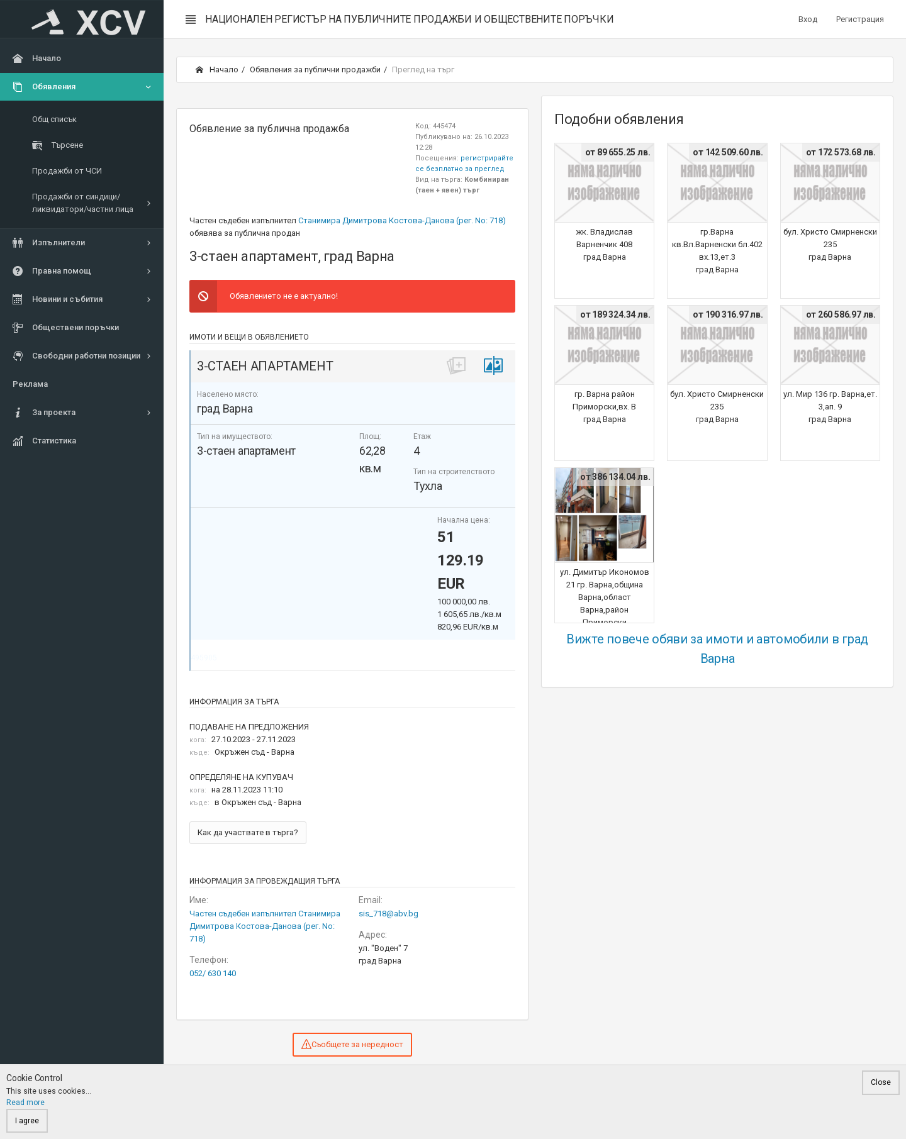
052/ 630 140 (212, 973)
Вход (807, 19)
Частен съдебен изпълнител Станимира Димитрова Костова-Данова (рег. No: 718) (264, 926)
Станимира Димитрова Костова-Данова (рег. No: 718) (402, 220)
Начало (217, 69)
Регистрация (860, 19)
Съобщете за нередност (352, 1044)
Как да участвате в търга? (248, 832)
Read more (25, 1102)
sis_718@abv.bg (388, 913)
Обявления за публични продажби (315, 69)
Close (881, 1082)
